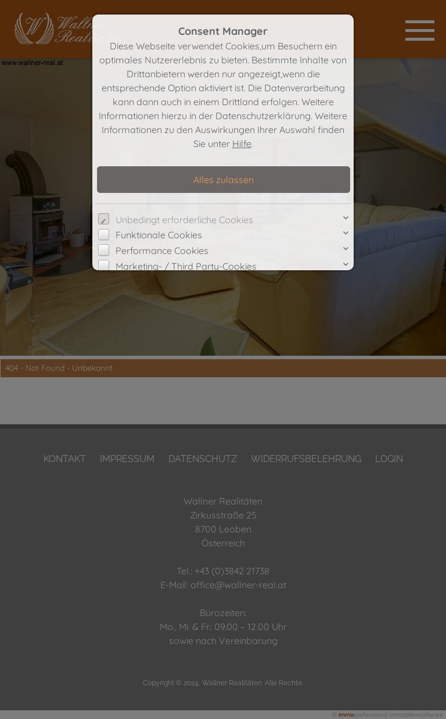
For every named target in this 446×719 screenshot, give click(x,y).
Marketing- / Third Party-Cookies (186, 266)
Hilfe (241, 143)
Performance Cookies (162, 250)
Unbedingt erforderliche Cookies (184, 220)
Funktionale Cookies (159, 235)
